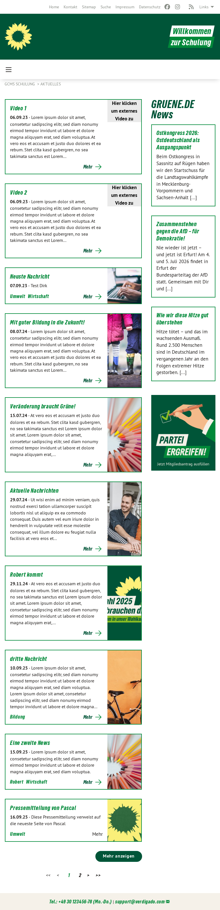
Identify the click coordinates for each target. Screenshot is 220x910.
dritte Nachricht (28, 658)
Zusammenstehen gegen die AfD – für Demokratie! (177, 231)
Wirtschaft (38, 296)
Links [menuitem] (204, 6)
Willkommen (192, 31)
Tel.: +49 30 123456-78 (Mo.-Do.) (80, 902)
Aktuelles (50, 84)
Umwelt (17, 296)
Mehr (88, 167)
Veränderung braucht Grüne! (43, 406)
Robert (16, 782)
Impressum (124, 6)
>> (98, 875)
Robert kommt (26, 574)
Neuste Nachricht (30, 276)
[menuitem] (54, 7)
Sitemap (89, 6)
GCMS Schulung (20, 84)
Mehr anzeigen (119, 856)
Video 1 (18, 108)
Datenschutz (149, 6)
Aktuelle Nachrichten (34, 490)
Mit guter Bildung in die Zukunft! (47, 322)
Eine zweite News (30, 742)
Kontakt (70, 6)
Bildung (17, 717)
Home (54, 6)
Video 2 (18, 192)
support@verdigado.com (140, 902)
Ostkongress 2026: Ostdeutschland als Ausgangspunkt (178, 140)
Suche (106, 6)
